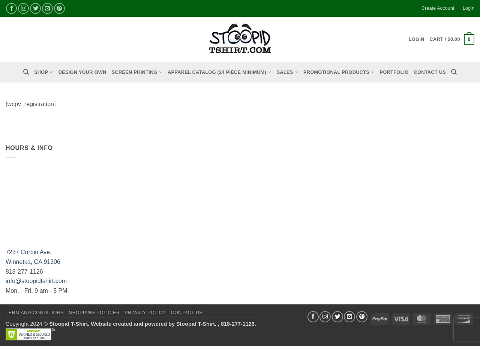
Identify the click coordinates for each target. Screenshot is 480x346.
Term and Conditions (35, 312)
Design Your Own (82, 72)
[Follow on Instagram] (23, 8)
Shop (43, 72)
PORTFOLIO (394, 72)
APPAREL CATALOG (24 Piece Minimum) (219, 72)
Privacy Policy (144, 312)
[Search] (26, 72)
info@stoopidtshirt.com (36, 281)
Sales (287, 72)
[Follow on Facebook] (11, 8)
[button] (452, 39)
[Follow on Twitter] (35, 8)
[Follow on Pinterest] (59, 8)
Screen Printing (137, 72)
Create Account (438, 8)
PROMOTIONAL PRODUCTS (339, 72)
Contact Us (430, 72)
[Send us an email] (47, 8)
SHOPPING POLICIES (94, 312)
